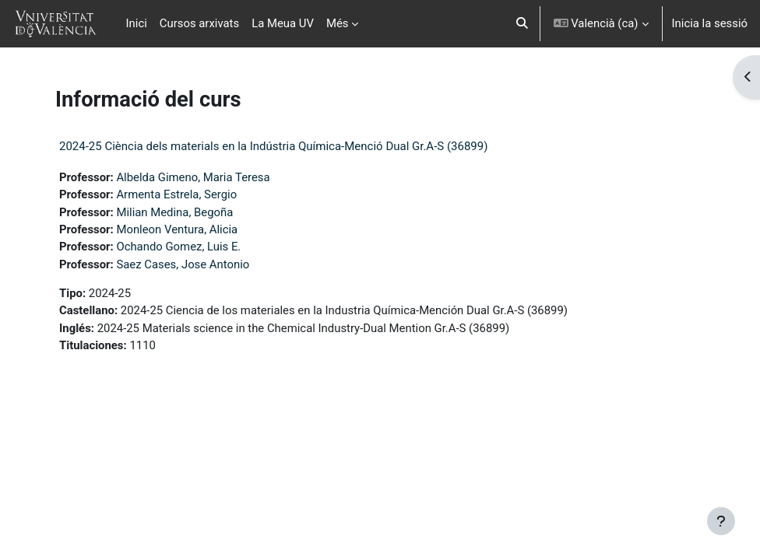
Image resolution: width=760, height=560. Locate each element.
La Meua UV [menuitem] (283, 23)
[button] (522, 23)
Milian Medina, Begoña (174, 212)
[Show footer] (721, 521)
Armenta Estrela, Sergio (176, 194)
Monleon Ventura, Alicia (177, 229)
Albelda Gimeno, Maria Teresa (192, 177)
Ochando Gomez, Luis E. (178, 247)
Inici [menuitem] (136, 23)
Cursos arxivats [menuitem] (199, 23)
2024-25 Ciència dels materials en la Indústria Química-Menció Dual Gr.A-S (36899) (273, 146)
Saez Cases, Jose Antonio (182, 264)
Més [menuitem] (337, 23)
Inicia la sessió (710, 23)
